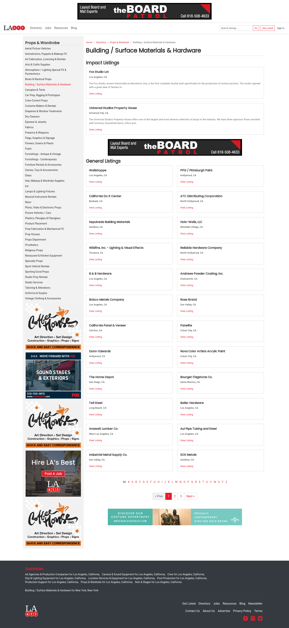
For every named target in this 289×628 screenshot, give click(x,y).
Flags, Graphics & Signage (40, 137)
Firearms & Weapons (37, 132)
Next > (191, 496)
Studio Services (34, 282)
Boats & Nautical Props (38, 79)
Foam (28, 148)
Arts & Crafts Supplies (37, 64)
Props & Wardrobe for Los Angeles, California (106, 582)
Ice (27, 186)
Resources (61, 28)
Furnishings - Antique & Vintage (43, 154)
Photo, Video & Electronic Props (43, 207)
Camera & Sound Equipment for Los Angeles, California (133, 574)
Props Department (35, 239)
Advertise (224, 611)
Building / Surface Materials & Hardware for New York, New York (61, 590)
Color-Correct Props (36, 100)
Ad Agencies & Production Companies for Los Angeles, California (62, 574)
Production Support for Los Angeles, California (51, 582)
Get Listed (267, 28)
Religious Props (34, 250)
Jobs (48, 28)
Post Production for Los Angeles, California (181, 578)
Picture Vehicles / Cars (38, 212)
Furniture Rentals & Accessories (43, 164)
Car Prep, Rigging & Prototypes (42, 95)
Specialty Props (34, 260)
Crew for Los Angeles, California (186, 574)
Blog (74, 28)
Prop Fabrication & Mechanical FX (44, 228)
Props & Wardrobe (119, 42)
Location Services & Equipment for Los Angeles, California (121, 578)
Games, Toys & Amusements (41, 170)
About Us (209, 611)
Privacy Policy (242, 611)
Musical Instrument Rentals (40, 196)
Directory (36, 28)
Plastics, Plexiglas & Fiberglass (42, 218)
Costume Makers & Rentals (40, 105)
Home (89, 42)
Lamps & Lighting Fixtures (40, 191)
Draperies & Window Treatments (43, 111)
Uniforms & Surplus (36, 293)
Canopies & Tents (35, 89)
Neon (28, 202)
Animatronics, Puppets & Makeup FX (46, 53)
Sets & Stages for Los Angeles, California (158, 582)
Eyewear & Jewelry (35, 121)
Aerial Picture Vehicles (38, 48)
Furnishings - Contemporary (41, 159)
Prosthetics (31, 244)
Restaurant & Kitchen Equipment (43, 255)
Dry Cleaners (32, 116)
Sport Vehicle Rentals (37, 266)
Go (256, 28)
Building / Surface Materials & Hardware (48, 84)
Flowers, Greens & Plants (39, 143)
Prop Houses (32, 234)
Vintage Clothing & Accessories (43, 298)
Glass (28, 175)
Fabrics (29, 127)
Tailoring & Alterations (37, 287)
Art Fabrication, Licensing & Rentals (45, 59)
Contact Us (192, 611)
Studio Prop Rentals (36, 277)
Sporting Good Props (37, 271)
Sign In (280, 28)
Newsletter (255, 603)
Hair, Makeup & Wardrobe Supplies (44, 180)
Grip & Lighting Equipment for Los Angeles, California (55, 578)
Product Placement (36, 223)
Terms (258, 611)
